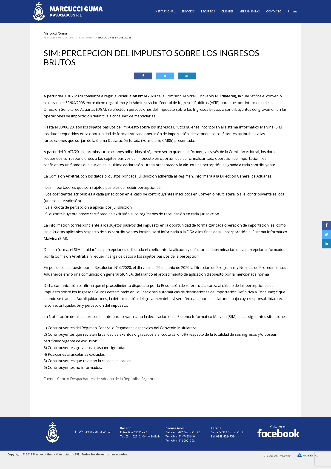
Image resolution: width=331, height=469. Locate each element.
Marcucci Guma (55, 33)
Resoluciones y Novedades (113, 37)
